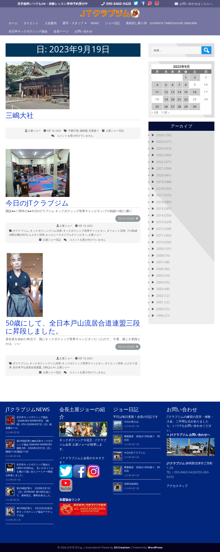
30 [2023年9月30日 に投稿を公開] (194, 106)
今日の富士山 (131, 421)
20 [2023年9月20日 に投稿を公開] (172, 99)
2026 (159, 135)
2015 (159, 208)
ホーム (13, 23)
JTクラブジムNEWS (28, 409)
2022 (159, 162)
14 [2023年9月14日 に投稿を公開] (179, 92)
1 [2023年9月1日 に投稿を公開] (186, 77)
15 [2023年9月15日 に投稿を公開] (186, 92)
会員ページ (61, 31)
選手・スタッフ (73, 23)
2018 (159, 189)
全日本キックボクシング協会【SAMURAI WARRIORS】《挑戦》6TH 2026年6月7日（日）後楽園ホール (29, 422)
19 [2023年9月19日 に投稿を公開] (166, 99)
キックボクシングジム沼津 (46, 230)
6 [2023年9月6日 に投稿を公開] (172, 85)
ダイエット (31, 23)
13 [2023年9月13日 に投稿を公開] (172, 92)
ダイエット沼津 (116, 230)
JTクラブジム (21, 230)
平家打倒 (73, 130)
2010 (159, 242)
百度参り (94, 130)
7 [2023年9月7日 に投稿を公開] (179, 85)
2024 (159, 148)
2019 (159, 182)
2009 (159, 249)
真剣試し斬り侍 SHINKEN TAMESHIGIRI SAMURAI (161, 23)
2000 (159, 309)
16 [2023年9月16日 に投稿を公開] (194, 92)
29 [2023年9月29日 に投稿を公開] (186, 106)
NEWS (95, 23)
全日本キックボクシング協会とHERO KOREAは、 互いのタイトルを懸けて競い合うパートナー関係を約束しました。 (29, 470)
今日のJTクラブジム (134, 452)
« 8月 (154, 112)
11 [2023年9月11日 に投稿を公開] (157, 92)
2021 (159, 168)
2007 (159, 262)
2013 (159, 222)
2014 (159, 215)
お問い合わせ (84, 31)
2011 (159, 235)
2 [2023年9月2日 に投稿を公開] (195, 77)
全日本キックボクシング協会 (28, 31)
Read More (126, 218)
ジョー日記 (112, 23)
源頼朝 (84, 130)
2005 (159, 275)
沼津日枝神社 (131, 483)
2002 (159, 296)
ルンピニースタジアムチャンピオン (66, 234)
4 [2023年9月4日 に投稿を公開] (157, 85)
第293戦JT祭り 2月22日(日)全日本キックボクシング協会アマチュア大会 (35, 511)
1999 (159, 316)
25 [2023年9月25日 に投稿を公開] (157, 106)
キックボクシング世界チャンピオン (84, 230)
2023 (159, 155)
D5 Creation (122, 547)
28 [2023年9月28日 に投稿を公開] (179, 106)
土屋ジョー (34, 130)
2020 (159, 175)
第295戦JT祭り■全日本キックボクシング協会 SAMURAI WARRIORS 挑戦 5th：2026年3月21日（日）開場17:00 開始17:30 (29, 446)
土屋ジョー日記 (115, 130)
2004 (159, 282)
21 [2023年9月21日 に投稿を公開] (179, 99)
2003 (159, 289)
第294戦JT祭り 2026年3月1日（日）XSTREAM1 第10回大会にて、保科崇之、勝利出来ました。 (35, 491)
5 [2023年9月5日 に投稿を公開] (166, 85)
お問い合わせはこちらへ (195, 4)
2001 (159, 302)
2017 (159, 195)
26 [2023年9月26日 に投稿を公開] (166, 106)
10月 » (165, 112)
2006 (159, 269)
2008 (159, 255)
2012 (159, 229)
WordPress (155, 547)
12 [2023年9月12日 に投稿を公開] (166, 92)
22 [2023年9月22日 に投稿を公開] (186, 99)
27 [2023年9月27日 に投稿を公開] (172, 106)
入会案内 (51, 23)
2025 (159, 142)
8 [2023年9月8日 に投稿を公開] (186, 85)
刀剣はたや (49, 367)
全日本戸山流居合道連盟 (27, 367)
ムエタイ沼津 (36, 234)
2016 (159, 202)
